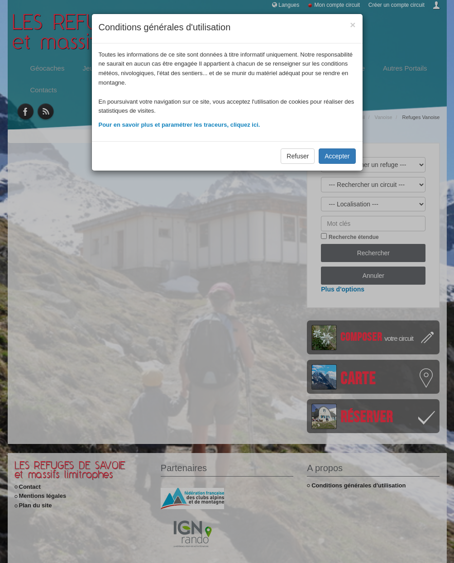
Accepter (337, 156)
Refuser (298, 156)
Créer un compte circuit (396, 5)
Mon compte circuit (337, 5)
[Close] (352, 24)
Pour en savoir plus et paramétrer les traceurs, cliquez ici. (179, 124)
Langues (288, 5)
